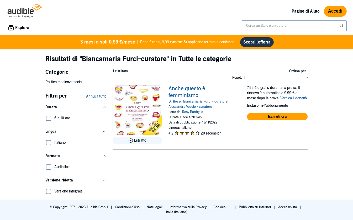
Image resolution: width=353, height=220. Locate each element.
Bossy (177, 101)
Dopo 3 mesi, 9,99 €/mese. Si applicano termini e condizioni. (158, 42)
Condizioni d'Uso (127, 207)
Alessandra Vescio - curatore (190, 107)
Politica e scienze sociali (64, 82)
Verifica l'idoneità (293, 98)
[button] (75, 107)
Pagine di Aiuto (306, 11)
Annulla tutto (96, 96)
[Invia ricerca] (342, 25)
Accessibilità (288, 207)
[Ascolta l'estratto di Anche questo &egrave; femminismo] (137, 140)
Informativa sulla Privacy (188, 207)
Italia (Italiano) (176, 212)
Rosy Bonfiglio (192, 112)
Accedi (335, 11)
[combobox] (294, 25)
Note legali (155, 207)
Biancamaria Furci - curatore (205, 101)
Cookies (220, 207)
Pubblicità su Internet (255, 207)
